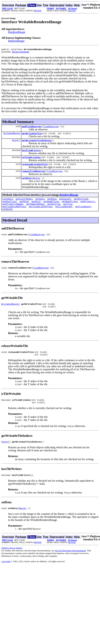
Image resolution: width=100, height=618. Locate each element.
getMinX (24, 207)
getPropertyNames (12, 210)
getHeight (65, 204)
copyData (7, 204)
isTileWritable (31, 160)
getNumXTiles (51, 207)
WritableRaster (12, 135)
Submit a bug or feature (11, 561)
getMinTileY (9, 207)
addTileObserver (32, 127)
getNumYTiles (70, 207)
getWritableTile (32, 135)
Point (15, 142)
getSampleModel (35, 210)
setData (26, 183)
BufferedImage (16, 40)
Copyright (5, 574)
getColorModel (24, 204)
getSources (53, 210)
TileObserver (51, 127)
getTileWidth (83, 213)
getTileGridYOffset (40, 213)
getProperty (87, 207)
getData (40, 204)
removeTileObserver (34, 175)
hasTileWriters (31, 153)
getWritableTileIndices (36, 142)
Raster (36, 183)
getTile (67, 210)
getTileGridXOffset (14, 213)
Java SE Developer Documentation (70, 563)
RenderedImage (16, 32)
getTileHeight (63, 213)
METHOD (37, 11)
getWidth (7, 216)
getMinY (36, 207)
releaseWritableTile (34, 168)
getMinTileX (81, 204)
